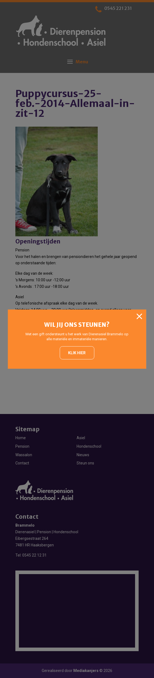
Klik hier (77, 353)
